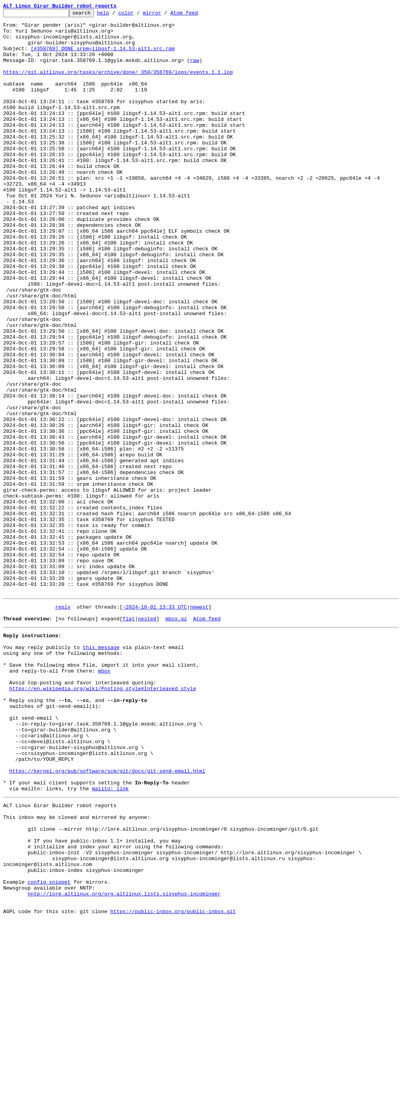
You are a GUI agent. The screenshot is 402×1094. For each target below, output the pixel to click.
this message (101, 770)
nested (147, 738)
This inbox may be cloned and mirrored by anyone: (76, 972)
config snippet (48, 1050)
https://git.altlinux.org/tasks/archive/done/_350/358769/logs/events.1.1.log (118, 84)
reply (63, 724)
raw (194, 70)
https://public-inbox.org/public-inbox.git (173, 1085)
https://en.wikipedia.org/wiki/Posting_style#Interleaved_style (102, 820)
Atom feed (196, 14)
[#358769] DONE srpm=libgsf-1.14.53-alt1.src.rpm (103, 56)
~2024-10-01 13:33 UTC (154, 724)
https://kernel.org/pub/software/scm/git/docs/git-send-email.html (107, 919)
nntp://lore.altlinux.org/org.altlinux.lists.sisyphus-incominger (123, 1064)
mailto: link (110, 940)
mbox (104, 798)
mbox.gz (176, 738)
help (115, 14)
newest (199, 724)
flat (128, 738)
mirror (164, 14)
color (138, 14)
